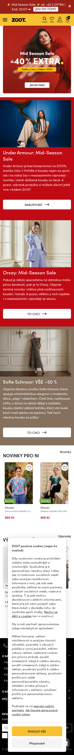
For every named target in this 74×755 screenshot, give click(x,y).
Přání (52, 20)
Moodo (9, 508)
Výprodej (64, 536)
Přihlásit (60, 20)
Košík (68, 19)
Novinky (65, 451)
